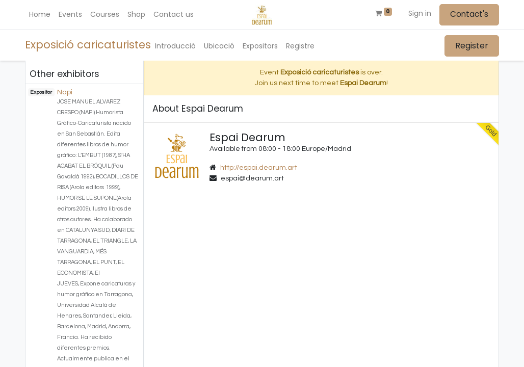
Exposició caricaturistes (88, 44)
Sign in (419, 13)
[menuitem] (40, 14)
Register (471, 45)
